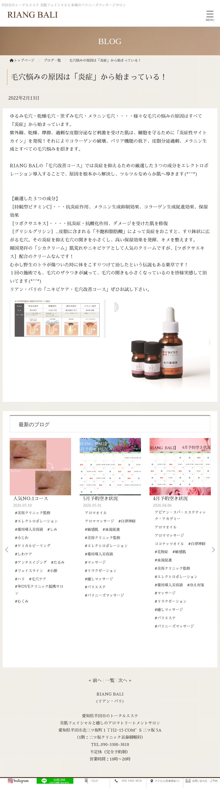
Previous (7, 550)
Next (213, 550)
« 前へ (95, 680)
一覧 (110, 680)
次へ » (124, 680)
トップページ (22, 60)
